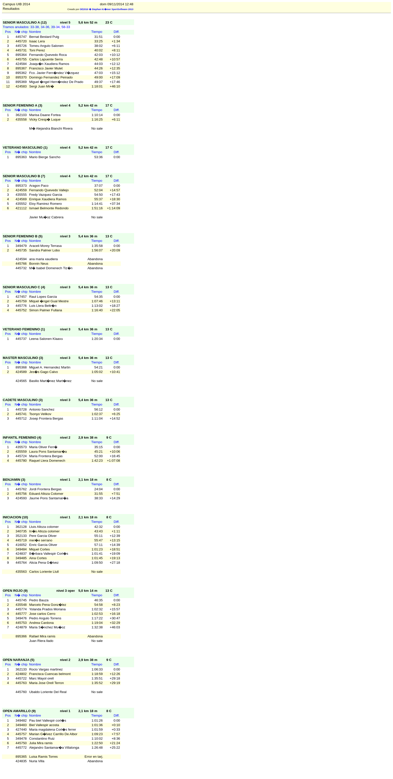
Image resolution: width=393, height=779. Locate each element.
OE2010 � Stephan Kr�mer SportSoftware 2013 (106, 9)
